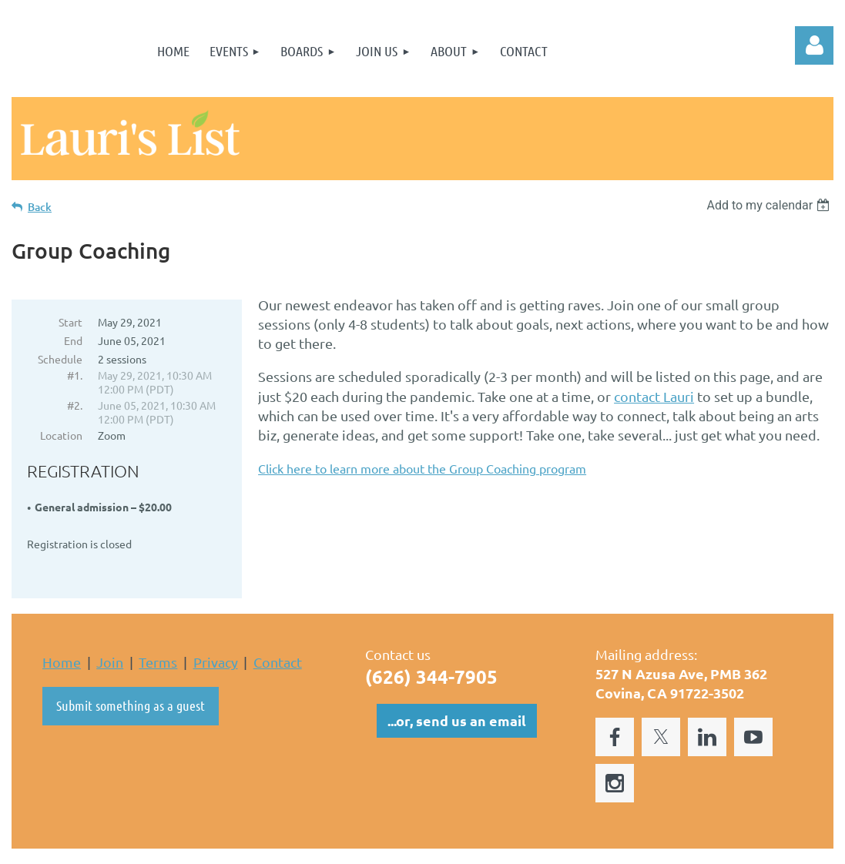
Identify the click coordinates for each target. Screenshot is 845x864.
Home (61, 630)
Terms (158, 630)
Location (61, 435)
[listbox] (769, 205)
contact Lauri (654, 396)
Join (109, 630)
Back (40, 206)
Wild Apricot (649, 844)
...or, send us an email (456, 689)
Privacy (215, 630)
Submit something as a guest (130, 673)
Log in (814, 45)
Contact (277, 630)
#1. (74, 375)
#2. (74, 405)
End (73, 340)
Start (70, 322)
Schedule (60, 359)
